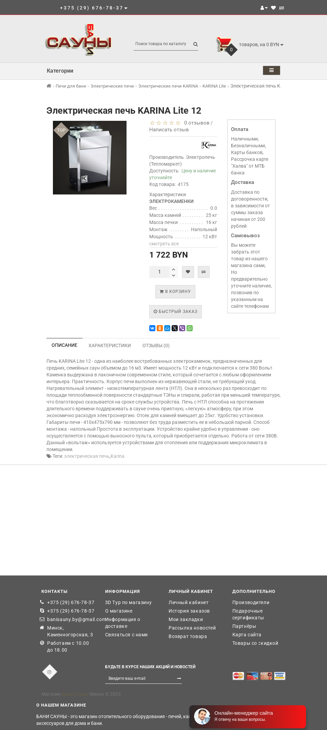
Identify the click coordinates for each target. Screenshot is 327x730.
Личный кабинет (189, 602)
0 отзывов (195, 123)
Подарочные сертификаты (248, 614)
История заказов (189, 611)
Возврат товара (188, 636)
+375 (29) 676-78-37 (70, 602)
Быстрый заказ (175, 311)
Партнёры (244, 626)
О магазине (119, 611)
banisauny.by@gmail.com (71, 619)
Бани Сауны (75, 694)
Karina (117, 456)
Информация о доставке (122, 623)
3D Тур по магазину (128, 602)
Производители (251, 602)
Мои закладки (186, 619)
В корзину (175, 291)
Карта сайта (247, 634)
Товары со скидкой (255, 643)
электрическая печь (87, 456)
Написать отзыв (169, 130)
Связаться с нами (126, 634)
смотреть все (164, 243)
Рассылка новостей (192, 628)
